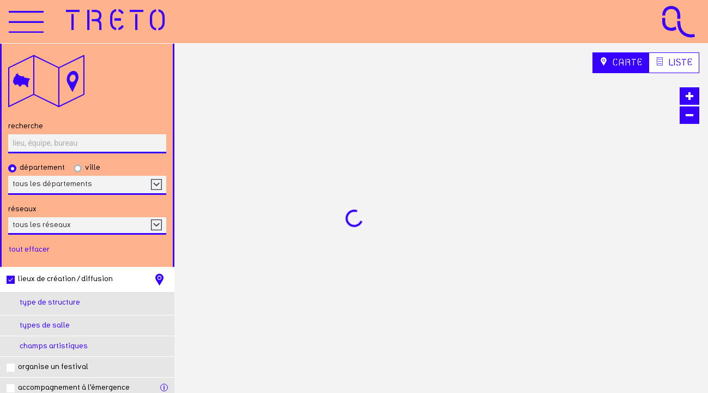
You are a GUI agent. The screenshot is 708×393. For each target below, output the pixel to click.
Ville (92, 167)
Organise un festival (53, 367)
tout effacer (29, 249)
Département (42, 167)
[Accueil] (118, 21)
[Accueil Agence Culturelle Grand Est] (678, 21)
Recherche (25, 126)
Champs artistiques (54, 346)
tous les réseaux (42, 225)
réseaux (22, 209)
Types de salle (45, 325)
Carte (621, 62)
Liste (674, 62)
